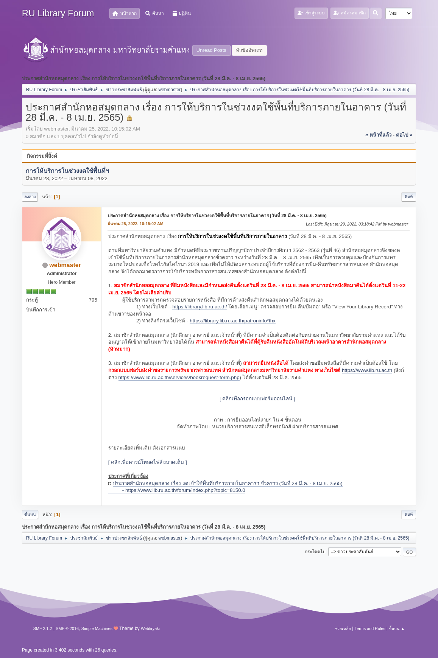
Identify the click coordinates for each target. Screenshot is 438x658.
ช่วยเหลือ (343, 628)
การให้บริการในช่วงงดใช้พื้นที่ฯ (67, 171)
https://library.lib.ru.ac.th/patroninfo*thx (232, 321)
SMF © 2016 (67, 628)
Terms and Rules (370, 628)
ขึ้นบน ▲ (397, 628)
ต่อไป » (404, 135)
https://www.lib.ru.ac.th (367, 370)
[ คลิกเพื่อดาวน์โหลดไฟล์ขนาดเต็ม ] (147, 462)
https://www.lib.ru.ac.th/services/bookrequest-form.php (179, 377)
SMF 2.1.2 (42, 628)
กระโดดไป (315, 551)
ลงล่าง (30, 196)
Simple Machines (96, 628)
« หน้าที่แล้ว (378, 135)
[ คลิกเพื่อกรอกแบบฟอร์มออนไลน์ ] (257, 398)
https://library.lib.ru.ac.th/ (199, 307)
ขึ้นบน (30, 514)
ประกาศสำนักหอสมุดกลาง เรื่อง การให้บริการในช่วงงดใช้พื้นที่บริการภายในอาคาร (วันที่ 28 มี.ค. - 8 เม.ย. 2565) (217, 215)
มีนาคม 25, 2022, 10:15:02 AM (136, 223)
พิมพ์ (409, 196)
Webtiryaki (150, 628)
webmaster (170, 89)
